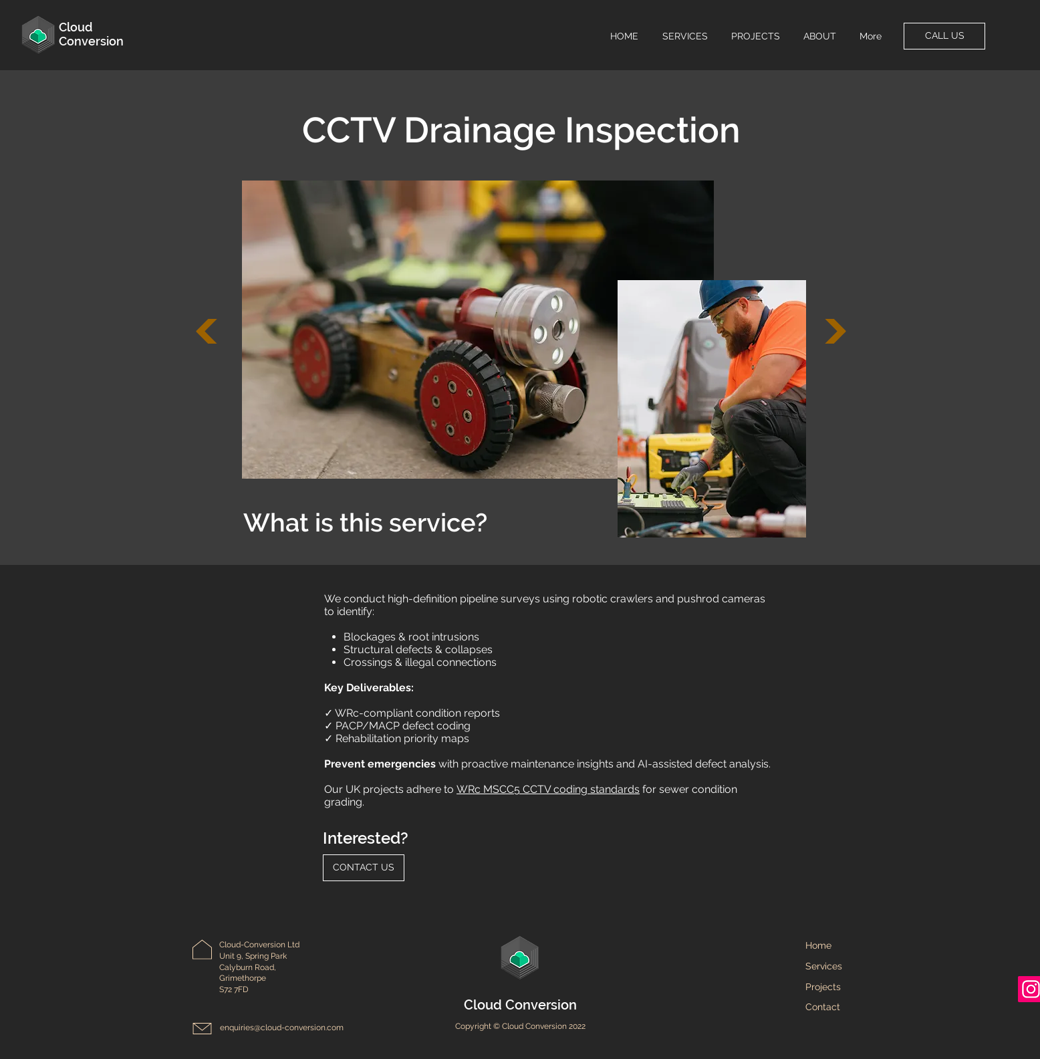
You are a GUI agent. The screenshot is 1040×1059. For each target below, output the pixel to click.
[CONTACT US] (363, 867)
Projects (823, 986)
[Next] (207, 331)
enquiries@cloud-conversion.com (282, 1027)
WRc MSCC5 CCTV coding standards (548, 789)
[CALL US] (944, 36)
